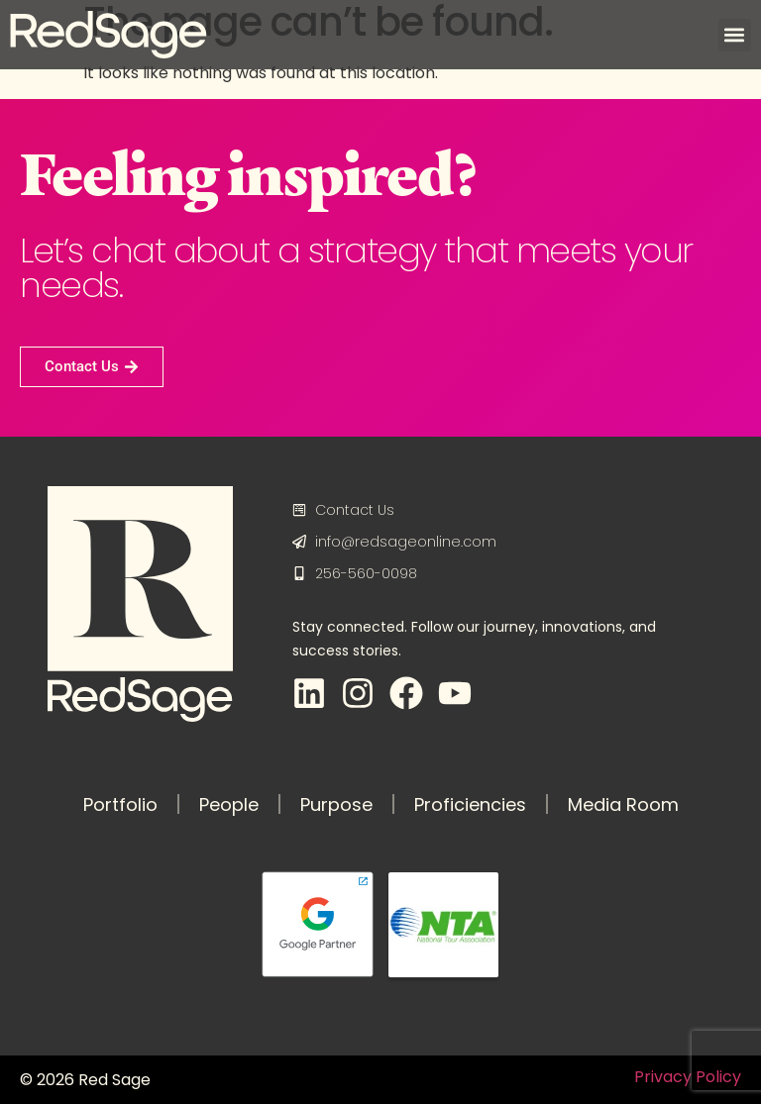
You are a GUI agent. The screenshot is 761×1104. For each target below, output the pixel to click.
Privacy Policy (687, 1076)
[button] (734, 35)
